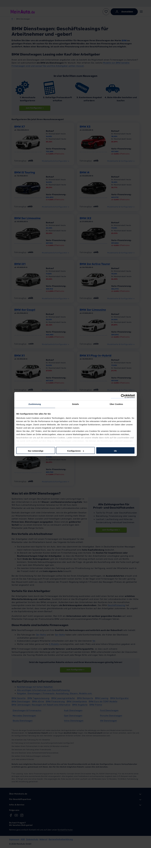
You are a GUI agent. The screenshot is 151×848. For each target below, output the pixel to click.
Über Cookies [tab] (116, 404)
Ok (115, 451)
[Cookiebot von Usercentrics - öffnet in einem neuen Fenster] (123, 396)
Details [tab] (75, 404)
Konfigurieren (75, 451)
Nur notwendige (35, 451)
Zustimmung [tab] (34, 404)
